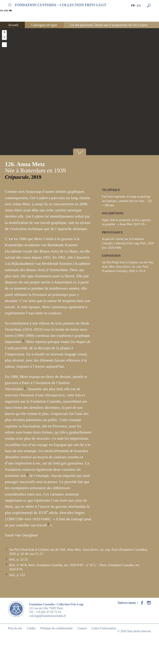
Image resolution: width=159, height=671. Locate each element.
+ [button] (4, 32)
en (139, 5)
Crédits (31, 628)
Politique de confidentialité (56, 628)
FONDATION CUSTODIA (60, 5)
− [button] (4, 37)
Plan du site (15, 628)
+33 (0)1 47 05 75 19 (48, 612)
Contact (82, 628)
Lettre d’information (104, 628)
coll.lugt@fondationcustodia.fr (47, 615)
